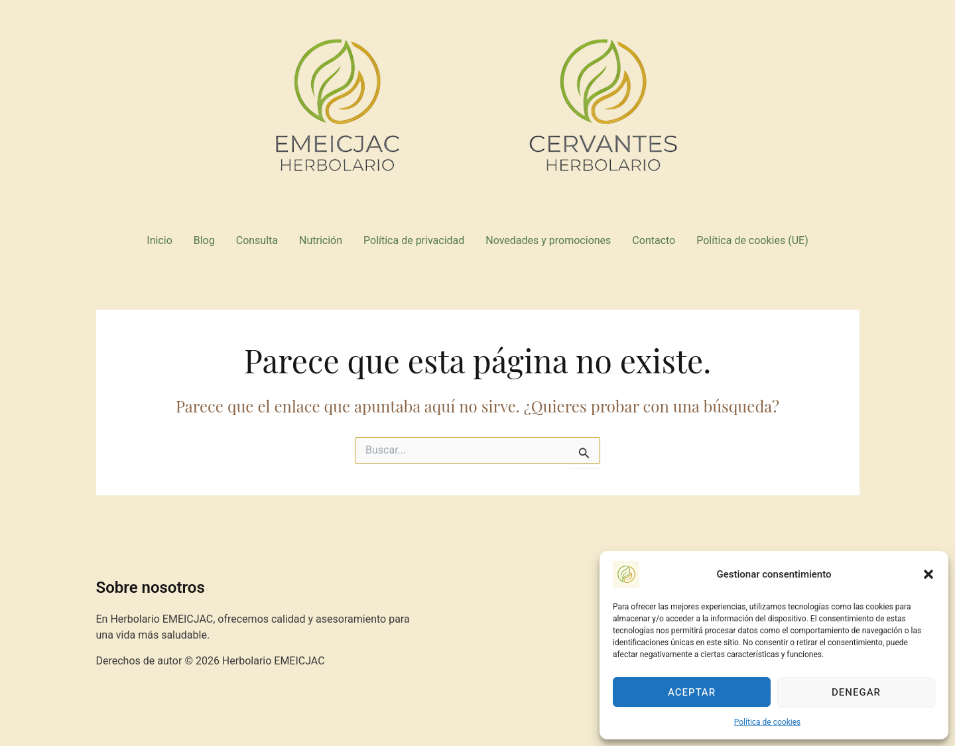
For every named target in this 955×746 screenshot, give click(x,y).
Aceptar (692, 692)
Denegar (856, 692)
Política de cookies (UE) (752, 240)
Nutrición (320, 240)
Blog (204, 240)
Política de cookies (767, 722)
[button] (928, 574)
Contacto (653, 240)
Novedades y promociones (548, 240)
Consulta (257, 240)
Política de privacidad (413, 240)
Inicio (159, 240)
